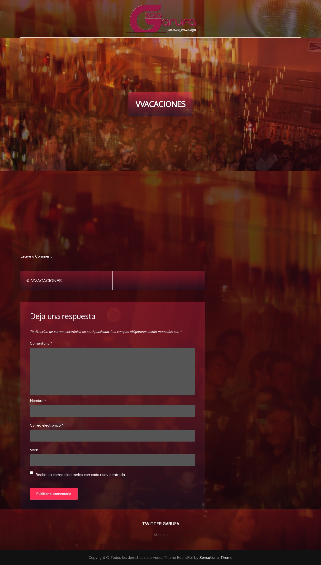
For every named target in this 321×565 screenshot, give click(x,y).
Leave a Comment (36, 256)
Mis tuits (160, 534)
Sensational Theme (215, 557)
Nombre (38, 400)
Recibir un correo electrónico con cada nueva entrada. (80, 474)
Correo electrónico (46, 425)
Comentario (41, 343)
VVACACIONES (46, 280)
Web (34, 449)
